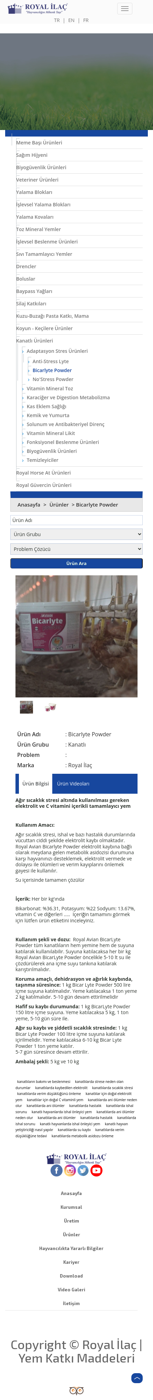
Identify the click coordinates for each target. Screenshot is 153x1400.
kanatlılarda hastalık (85, 1105)
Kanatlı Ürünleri (34, 340)
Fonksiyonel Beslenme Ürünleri (60, 442)
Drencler (26, 266)
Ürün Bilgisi (35, 783)
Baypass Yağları (34, 291)
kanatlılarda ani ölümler (45, 1105)
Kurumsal (71, 1207)
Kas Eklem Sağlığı (44, 406)
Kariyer (71, 1262)
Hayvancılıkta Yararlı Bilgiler (71, 1248)
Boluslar (25, 278)
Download (71, 1276)
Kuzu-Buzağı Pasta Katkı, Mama (52, 316)
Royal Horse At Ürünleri (43, 472)
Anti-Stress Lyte (48, 361)
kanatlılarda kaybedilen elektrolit (61, 1087)
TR (56, 20)
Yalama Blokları (34, 192)
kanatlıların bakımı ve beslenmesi (43, 1081)
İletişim (71, 1303)
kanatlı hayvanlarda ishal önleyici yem (62, 1111)
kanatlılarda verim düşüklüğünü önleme (49, 1093)
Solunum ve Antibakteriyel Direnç (63, 424)
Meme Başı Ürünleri (39, 142)
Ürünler (60, 504)
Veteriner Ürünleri (37, 179)
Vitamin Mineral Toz (47, 388)
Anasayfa (29, 504)
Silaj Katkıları (31, 303)
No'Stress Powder (51, 379)
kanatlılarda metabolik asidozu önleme (82, 1135)
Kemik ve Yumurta (45, 415)
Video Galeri (71, 1289)
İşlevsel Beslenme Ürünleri (47, 241)
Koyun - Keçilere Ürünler (44, 328)
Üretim (71, 1221)
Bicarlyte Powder (50, 370)
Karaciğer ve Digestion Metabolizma (66, 397)
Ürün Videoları (73, 783)
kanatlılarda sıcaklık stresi (112, 1087)
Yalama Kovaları (35, 217)
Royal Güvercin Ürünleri (44, 485)
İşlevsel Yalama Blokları (43, 204)
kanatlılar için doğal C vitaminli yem (55, 1099)
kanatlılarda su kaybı (74, 1129)
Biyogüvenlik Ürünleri (49, 451)
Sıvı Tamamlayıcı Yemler (44, 254)
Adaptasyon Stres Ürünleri (55, 351)
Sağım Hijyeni (31, 155)
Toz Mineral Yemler (38, 229)
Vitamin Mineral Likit (48, 433)
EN (71, 20)
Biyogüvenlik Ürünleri (41, 167)
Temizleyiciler (40, 460)
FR (86, 20)
